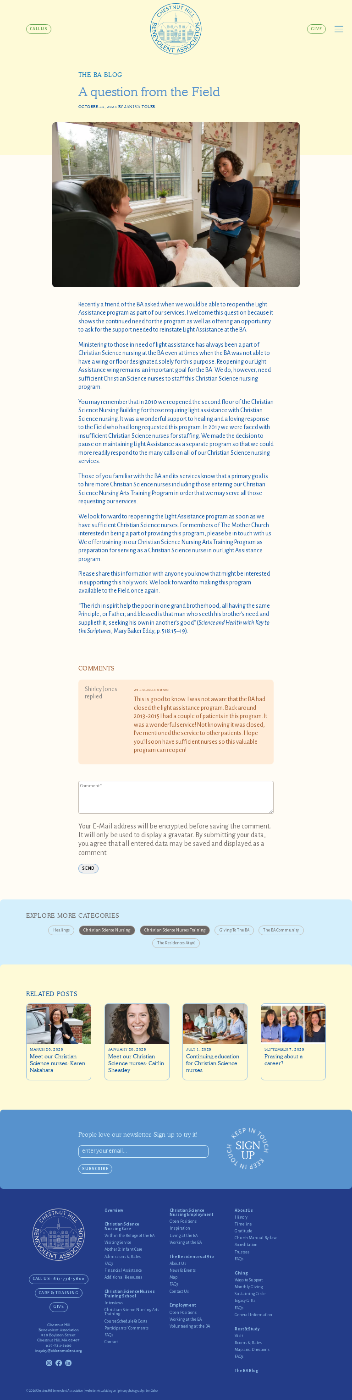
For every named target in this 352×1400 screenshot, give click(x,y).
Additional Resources (123, 1277)
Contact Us (179, 1292)
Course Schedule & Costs (125, 1321)
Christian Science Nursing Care (121, 1226)
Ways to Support (249, 1280)
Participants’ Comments (126, 1328)
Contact (111, 1342)
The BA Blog (100, 74)
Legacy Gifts (245, 1301)
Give (316, 29)
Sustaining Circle (250, 1294)
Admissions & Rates (122, 1257)
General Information (253, 1315)
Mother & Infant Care (123, 1249)
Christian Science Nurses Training (174, 930)
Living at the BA (184, 1236)
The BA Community (281, 930)
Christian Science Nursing (106, 930)
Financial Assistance (123, 1271)
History (241, 1217)
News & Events (183, 1271)
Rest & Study (247, 1329)
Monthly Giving (249, 1287)
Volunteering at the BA (190, 1326)
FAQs (108, 1264)
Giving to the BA (234, 930)
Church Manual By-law (255, 1238)
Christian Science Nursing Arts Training (131, 1312)
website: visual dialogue (100, 1391)
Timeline (243, 1224)
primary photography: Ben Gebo (138, 1391)
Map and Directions (252, 1350)
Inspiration (180, 1228)
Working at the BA (186, 1243)
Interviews (113, 1303)
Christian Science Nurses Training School (129, 1294)
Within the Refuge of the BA (129, 1236)
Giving (241, 1273)
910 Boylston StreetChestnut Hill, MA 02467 (58, 1337)
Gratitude (243, 1231)
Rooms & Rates (248, 1343)
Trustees (242, 1252)
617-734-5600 (59, 1345)
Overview (113, 1211)
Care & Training (58, 1293)
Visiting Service (117, 1243)
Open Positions (183, 1222)
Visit (239, 1336)
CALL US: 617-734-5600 (59, 1278)
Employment (183, 1305)
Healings (61, 930)
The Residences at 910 (176, 943)
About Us (178, 1264)
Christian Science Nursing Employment (191, 1213)
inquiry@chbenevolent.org (58, 1350)
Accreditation (246, 1245)
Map (173, 1277)
